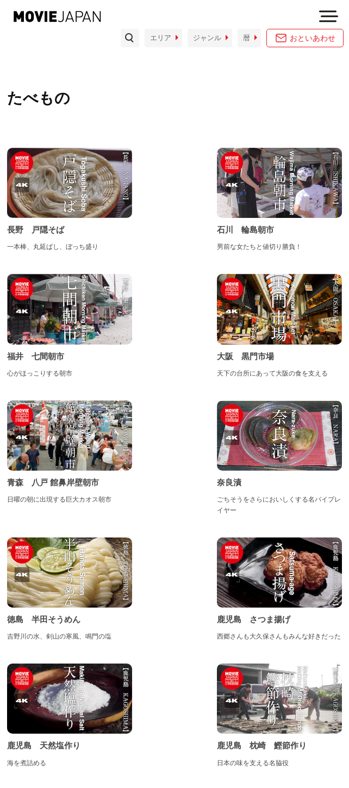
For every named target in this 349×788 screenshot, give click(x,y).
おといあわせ (312, 38)
